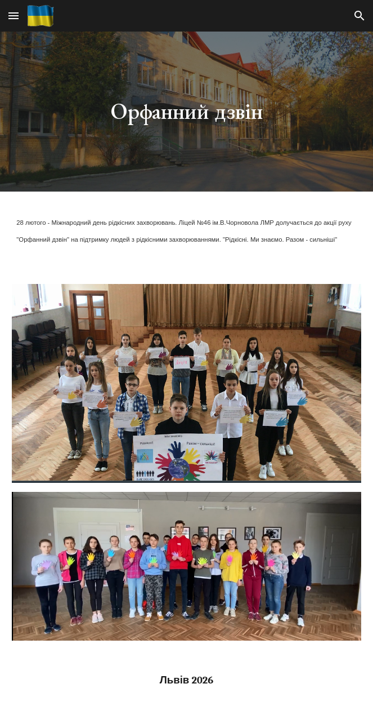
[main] (186, 111)
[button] (13, 15)
